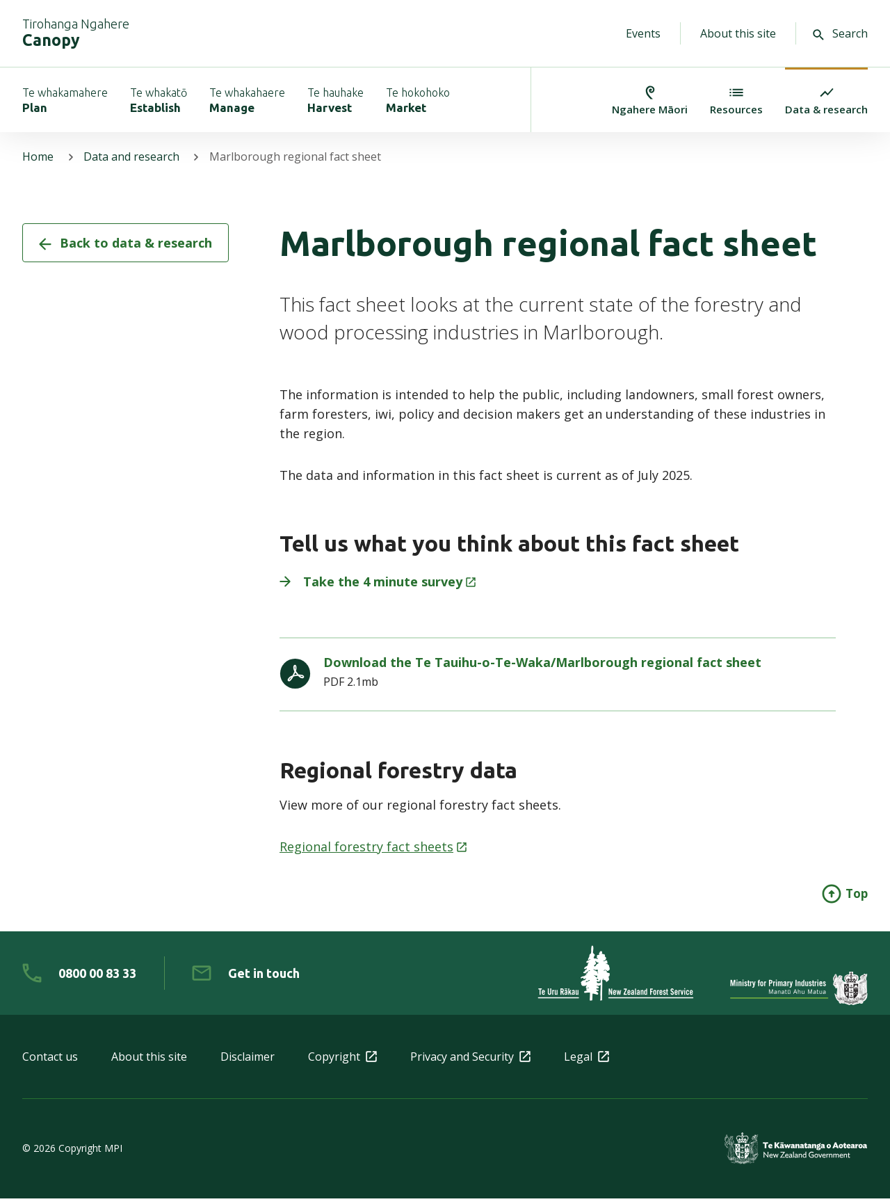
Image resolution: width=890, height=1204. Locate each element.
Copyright (342, 1062)
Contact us (50, 1062)
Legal (586, 1062)
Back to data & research (125, 249)
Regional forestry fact (373, 852)
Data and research (132, 162)
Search (840, 33)
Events (643, 33)
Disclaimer (247, 1062)
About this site (738, 33)
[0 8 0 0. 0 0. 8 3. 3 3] (79, 978)
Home (38, 162)
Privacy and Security (470, 1062)
